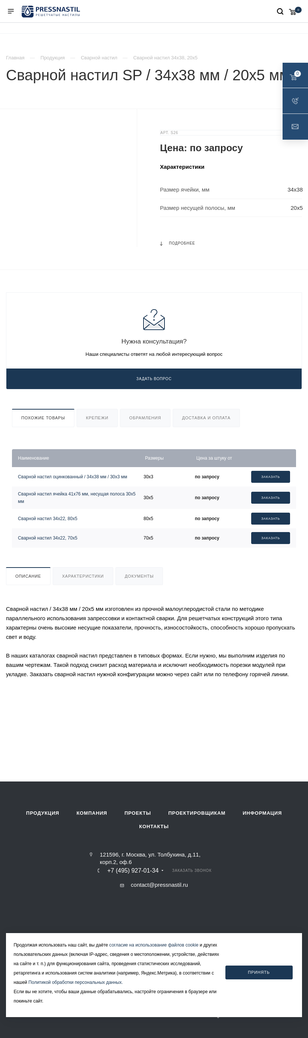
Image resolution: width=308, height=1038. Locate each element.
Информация (262, 813)
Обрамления (145, 418)
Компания (92, 813)
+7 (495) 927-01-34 (132, 871)
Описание (28, 576)
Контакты (154, 826)
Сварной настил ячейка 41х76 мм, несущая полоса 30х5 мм (77, 497)
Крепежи (97, 418)
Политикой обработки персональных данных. (75, 982)
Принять (259, 972)
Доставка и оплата (206, 418)
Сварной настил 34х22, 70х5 (47, 538)
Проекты (137, 813)
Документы (139, 576)
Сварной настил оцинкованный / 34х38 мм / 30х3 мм (72, 476)
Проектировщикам (196, 813)
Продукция (42, 813)
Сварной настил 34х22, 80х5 (47, 518)
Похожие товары (43, 418)
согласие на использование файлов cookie (153, 945)
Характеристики (83, 576)
